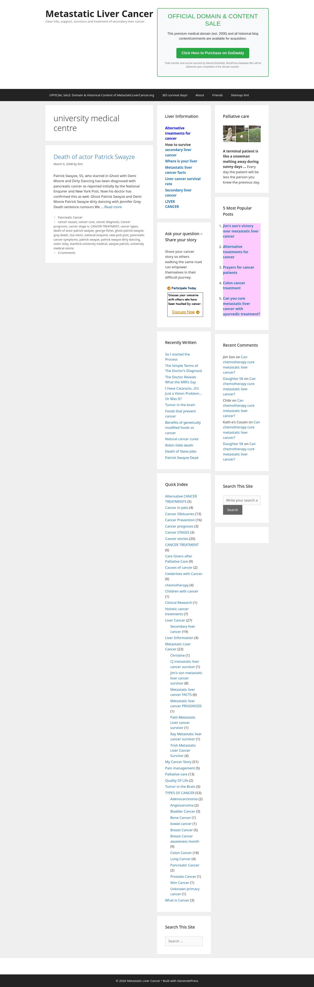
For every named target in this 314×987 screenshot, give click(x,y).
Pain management (180, 768)
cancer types (129, 226)
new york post (119, 235)
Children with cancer (181, 591)
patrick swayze (89, 239)
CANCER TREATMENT (105, 226)
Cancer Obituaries (179, 513)
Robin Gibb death (179, 445)
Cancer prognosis (179, 526)
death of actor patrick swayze (74, 230)
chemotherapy (177, 585)
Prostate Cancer (183, 876)
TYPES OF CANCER (179, 792)
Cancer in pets (176, 507)
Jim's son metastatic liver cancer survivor (186, 677)
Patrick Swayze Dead (182, 457)
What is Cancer (177, 900)
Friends (217, 95)
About (199, 95)
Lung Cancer (180, 858)
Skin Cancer (179, 882)
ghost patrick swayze (129, 230)
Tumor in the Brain (180, 786)
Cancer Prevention (180, 520)
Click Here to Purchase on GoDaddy (212, 53)
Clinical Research (178, 602)
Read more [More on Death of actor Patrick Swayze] (113, 206)
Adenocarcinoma (184, 799)
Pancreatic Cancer (70, 217)
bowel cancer (181, 823)
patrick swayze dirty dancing (120, 239)
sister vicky (61, 244)
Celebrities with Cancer (183, 573)
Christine (177, 655)
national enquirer (96, 235)
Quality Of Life (176, 780)
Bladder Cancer (182, 811)
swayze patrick (119, 244)
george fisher (104, 230)
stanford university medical (88, 244)
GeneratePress (187, 981)
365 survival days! (174, 95)
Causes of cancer (179, 567)
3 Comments (66, 253)
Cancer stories (176, 538)
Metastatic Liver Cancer (99, 13)
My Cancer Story (178, 761)
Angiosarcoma (182, 805)
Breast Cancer (181, 830)
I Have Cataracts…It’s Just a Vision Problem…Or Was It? (183, 393)
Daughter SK (233, 378)
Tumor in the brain (180, 404)
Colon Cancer (181, 852)
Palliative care (176, 774)
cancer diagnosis (107, 222)
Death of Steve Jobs (180, 451)
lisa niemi (76, 235)
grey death (61, 235)
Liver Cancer (175, 620)
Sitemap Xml (240, 95)
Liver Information (179, 637)
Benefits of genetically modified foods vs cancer (183, 427)
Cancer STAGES (177, 532)
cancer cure (86, 222)
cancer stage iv (79, 226)
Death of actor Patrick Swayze (94, 156)
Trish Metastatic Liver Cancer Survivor (183, 750)
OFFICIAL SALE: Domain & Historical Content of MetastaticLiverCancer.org (102, 95)
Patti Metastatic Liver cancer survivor (182, 722)
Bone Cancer (180, 817)
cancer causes (67, 222)
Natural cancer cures (182, 439)
